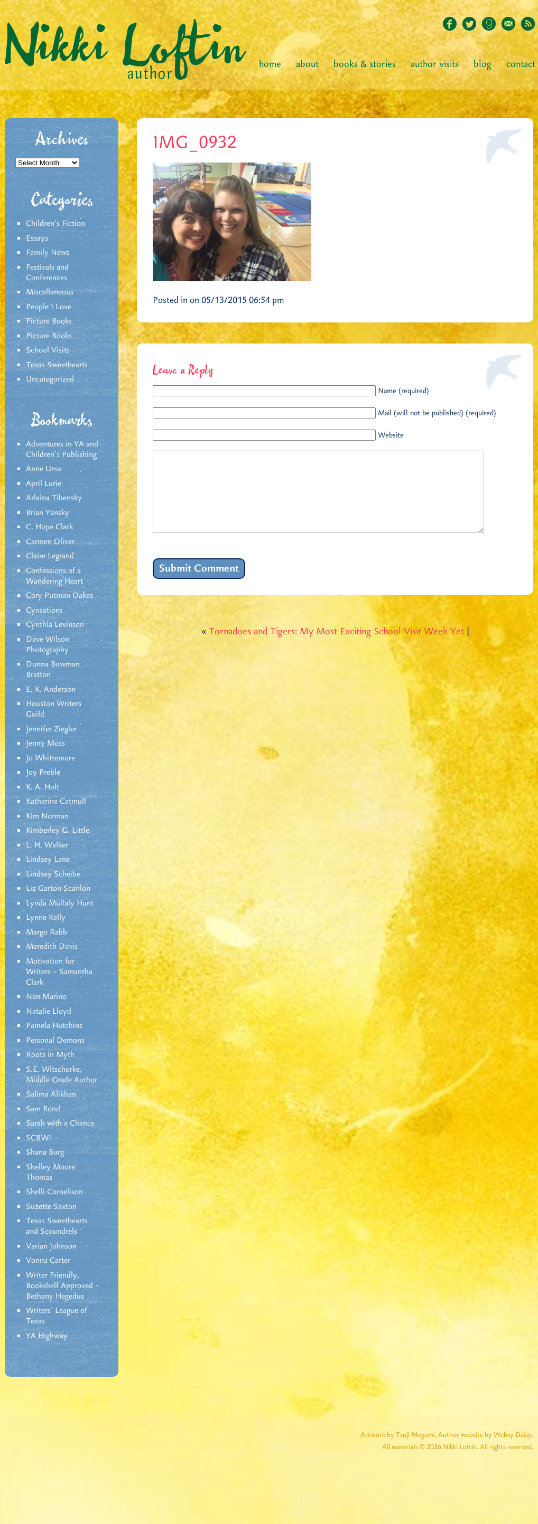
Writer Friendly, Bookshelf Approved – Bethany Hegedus (62, 1286)
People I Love (48, 307)
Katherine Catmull (56, 801)
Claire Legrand (50, 556)
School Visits (48, 350)
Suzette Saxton (51, 1207)
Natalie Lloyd (48, 1011)
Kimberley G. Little (57, 830)
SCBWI (38, 1138)
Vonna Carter (48, 1260)
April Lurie (43, 484)
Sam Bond (43, 1109)
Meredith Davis (52, 946)
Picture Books (49, 321)
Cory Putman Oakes (59, 595)
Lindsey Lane (48, 859)
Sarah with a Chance (60, 1123)
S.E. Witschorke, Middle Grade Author (61, 1074)
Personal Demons (55, 1040)
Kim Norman (47, 816)
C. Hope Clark (49, 527)
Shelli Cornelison (54, 1192)
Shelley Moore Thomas (50, 1172)
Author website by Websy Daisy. (485, 1435)
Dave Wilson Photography (47, 644)
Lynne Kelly (46, 917)
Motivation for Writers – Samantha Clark (59, 972)
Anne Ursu (43, 469)
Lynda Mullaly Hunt (60, 903)
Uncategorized (50, 379)
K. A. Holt (42, 787)
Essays (37, 238)
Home (270, 64)
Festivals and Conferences (47, 272)
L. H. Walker (47, 845)
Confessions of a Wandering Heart (54, 576)
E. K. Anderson (51, 689)
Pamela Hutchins (54, 1026)
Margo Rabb (46, 932)
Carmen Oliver (50, 542)
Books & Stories (364, 64)
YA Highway (47, 1336)
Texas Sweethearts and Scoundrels (57, 1226)
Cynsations (44, 610)
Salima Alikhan (51, 1094)
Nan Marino (46, 997)
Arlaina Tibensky (54, 498)
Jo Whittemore (50, 758)
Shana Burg (45, 1152)
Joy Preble (43, 772)
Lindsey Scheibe (53, 874)
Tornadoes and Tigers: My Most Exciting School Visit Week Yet (336, 647)
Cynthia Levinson (55, 625)
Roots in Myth (50, 1055)
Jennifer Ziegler (51, 729)
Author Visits (435, 64)
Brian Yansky (47, 513)
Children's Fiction (55, 223)
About (307, 64)
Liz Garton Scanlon (58, 888)
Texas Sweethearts (57, 365)
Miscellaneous (49, 292)
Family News (48, 252)
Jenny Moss (45, 743)
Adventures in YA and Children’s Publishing (62, 449)
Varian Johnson (51, 1246)
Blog (482, 64)
